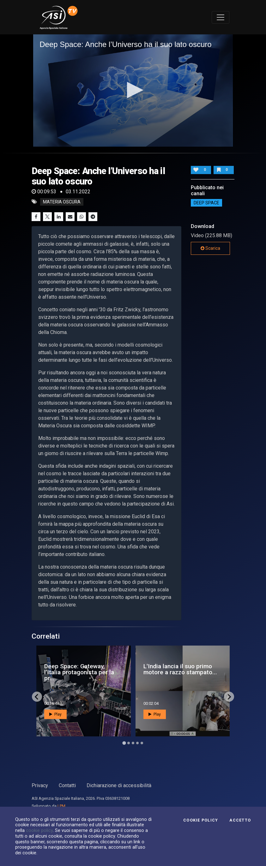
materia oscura (62, 201)
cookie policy (39, 830)
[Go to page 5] (142, 743)
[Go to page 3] (133, 743)
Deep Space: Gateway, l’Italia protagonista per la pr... (79, 672)
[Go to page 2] (128, 743)
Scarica (210, 248)
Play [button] (55, 714)
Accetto (240, 820)
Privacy (40, 785)
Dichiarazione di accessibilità (119, 785)
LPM (61, 806)
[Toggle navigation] (220, 17)
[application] (133, 90)
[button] (133, 90)
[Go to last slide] (37, 697)
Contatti (67, 785)
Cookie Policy (200, 820)
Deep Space (206, 202)
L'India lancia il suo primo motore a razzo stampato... (180, 669)
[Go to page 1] (124, 743)
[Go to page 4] (137, 743)
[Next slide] (229, 697)
